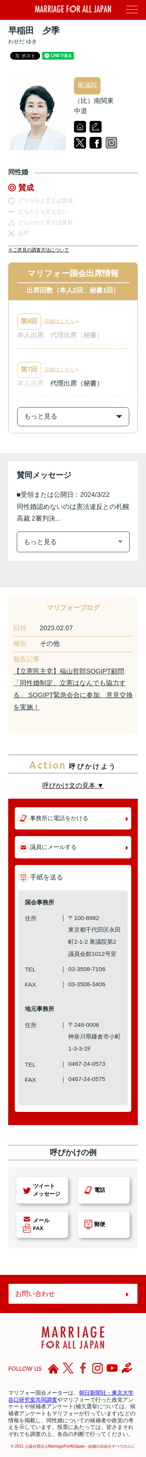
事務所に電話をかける (59, 818)
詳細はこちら (59, 321)
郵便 (99, 1224)
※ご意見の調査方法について (38, 250)
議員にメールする (53, 847)
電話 (99, 1190)
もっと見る (40, 542)
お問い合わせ (35, 1293)
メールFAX (41, 1224)
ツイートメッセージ (46, 1190)
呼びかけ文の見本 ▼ (73, 785)
